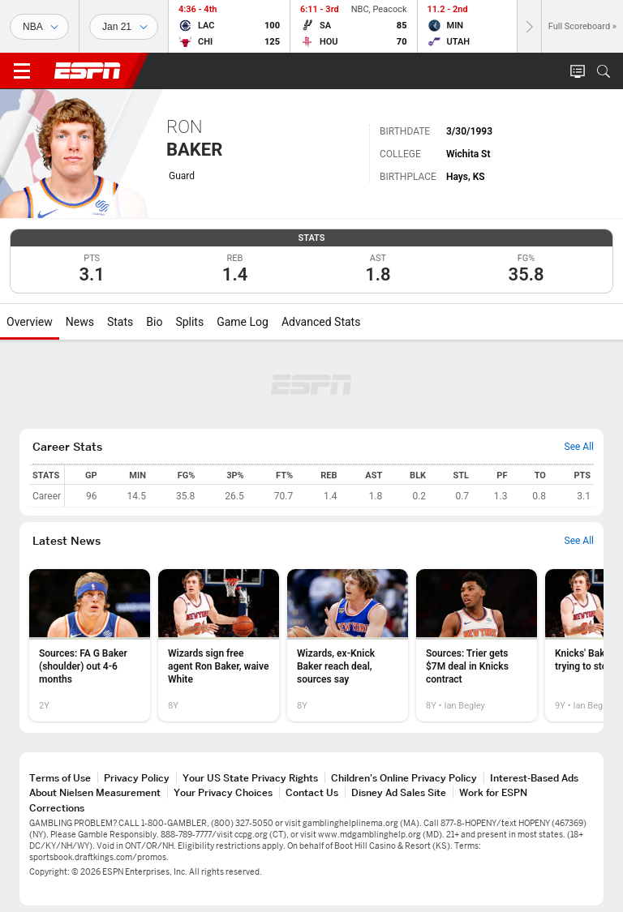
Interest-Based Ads (534, 778)
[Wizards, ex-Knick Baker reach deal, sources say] (347, 645)
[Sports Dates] (123, 27)
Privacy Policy (137, 778)
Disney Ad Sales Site (398, 792)
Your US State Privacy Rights (250, 778)
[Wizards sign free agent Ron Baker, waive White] (218, 645)
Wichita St (468, 154)
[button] (603, 71)
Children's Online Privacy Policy (404, 778)
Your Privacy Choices (223, 792)
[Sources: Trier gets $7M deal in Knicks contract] (476, 645)
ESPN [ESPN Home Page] (87, 70)
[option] (89, 645)
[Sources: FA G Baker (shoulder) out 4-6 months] (89, 645)
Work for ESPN (493, 792)
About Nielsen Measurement (95, 792)
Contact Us (312, 792)
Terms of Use (60, 778)
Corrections (56, 808)
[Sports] (39, 27)
